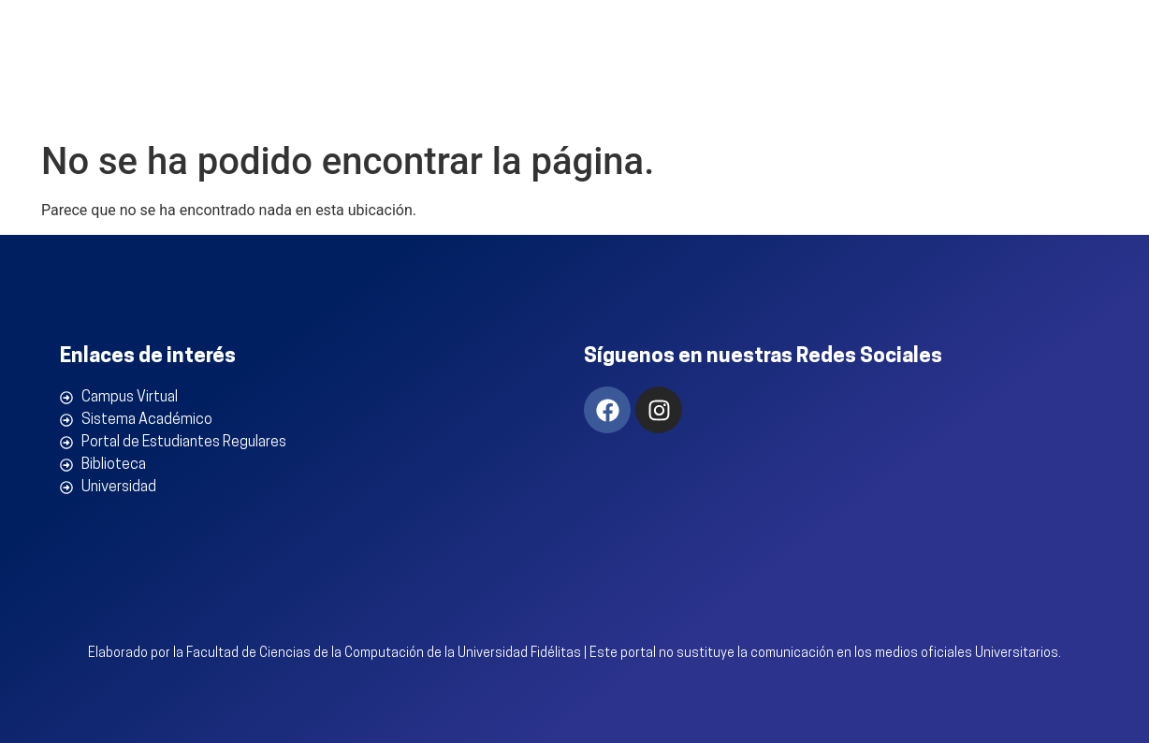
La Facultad (299, 103)
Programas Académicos (490, 103)
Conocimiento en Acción (727, 103)
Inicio (188, 102)
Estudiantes (922, 103)
